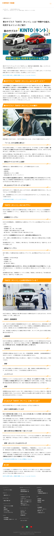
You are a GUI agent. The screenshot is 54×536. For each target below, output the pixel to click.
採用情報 (39, 498)
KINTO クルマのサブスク (25, 500)
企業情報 (39, 490)
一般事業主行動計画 (41, 493)
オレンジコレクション (24, 518)
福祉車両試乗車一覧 (24, 491)
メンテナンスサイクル (8, 512)
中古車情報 (5, 517)
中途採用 (39, 502)
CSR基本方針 (40, 491)
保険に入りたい (23, 503)
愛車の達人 (22, 512)
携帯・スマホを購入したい (26, 501)
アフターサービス (6, 503)
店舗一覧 (4, 493)
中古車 (4, 515)
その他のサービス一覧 (25, 496)
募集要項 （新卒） (41, 500)
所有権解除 (39, 507)
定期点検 (5, 509)
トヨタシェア (23, 498)
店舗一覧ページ (6, 495)
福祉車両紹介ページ (24, 490)
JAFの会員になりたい (25, 505)
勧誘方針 (39, 510)
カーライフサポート (24, 508)
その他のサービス (23, 494)
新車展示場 (22, 515)
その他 (38, 505)
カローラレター (23, 513)
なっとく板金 (6, 510)
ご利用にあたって (41, 512)
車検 (4, 507)
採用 (37, 496)
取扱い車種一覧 (6, 500)
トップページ (5, 487)
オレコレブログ (23, 520)
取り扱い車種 (5, 498)
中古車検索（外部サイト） (9, 519)
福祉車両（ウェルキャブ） (25, 487)
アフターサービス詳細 (8, 506)
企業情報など (39, 487)
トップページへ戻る (7, 490)
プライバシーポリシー (42, 509)
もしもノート (23, 510)
